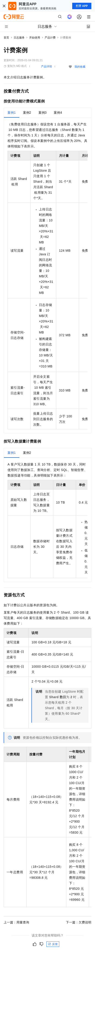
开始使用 (34, 37)
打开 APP (82, 6)
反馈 (53, 944)
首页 (6, 37)
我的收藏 (79, 66)
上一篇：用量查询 (16, 922)
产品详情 (46, 66)
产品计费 (50, 37)
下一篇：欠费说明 (78, 922)
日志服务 (19, 37)
